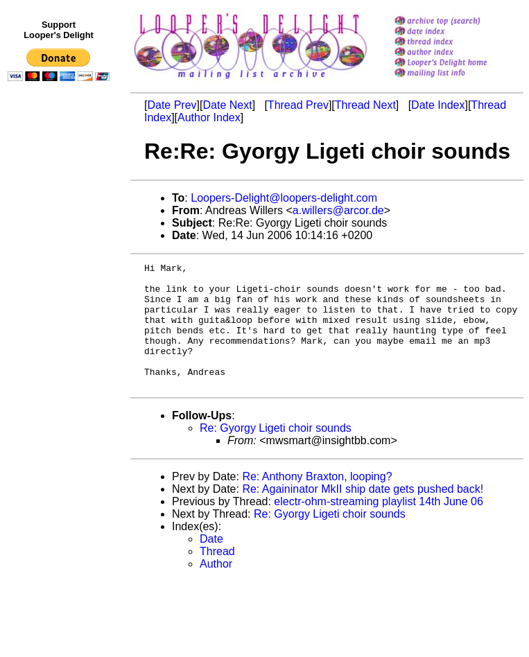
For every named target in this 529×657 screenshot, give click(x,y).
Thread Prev (298, 105)
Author (216, 589)
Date (211, 564)
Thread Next (365, 105)
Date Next (227, 105)
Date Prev (171, 105)
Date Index (438, 105)
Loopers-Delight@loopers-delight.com (284, 198)
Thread (217, 576)
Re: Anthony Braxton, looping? (317, 501)
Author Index (209, 117)
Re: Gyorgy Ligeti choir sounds (276, 453)
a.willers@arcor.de (338, 210)
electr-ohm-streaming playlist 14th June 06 (378, 526)
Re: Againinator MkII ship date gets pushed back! (362, 514)
